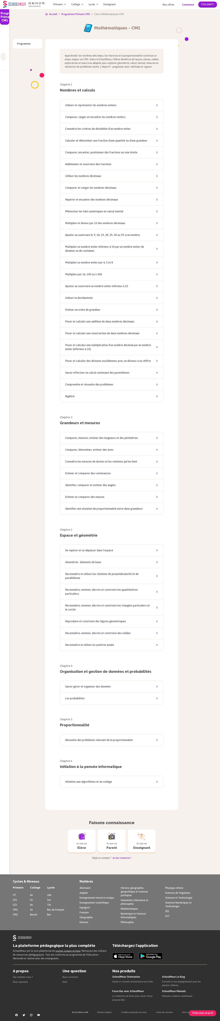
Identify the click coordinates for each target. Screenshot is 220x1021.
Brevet (33, 914)
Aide (65, 981)
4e (31, 904)
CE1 (15, 899)
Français (84, 912)
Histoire (84, 921)
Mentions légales (104, 1012)
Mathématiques (129, 908)
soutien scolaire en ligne (69, 950)
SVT (167, 915)
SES (167, 910)
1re (49, 899)
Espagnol (85, 907)
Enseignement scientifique (94, 902)
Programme (23, 43)
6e (31, 894)
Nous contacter (71, 976)
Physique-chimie (174, 887)
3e (31, 909)
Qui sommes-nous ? (24, 976)
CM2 (15, 914)
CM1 (15, 909)
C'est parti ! (207, 4)
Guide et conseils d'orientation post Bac (134, 980)
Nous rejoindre (21, 981)
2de (49, 894)
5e (31, 899)
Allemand (85, 887)
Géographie (86, 916)
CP (14, 894)
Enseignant (109, 4)
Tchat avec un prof (202, 1013)
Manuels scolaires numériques (179, 995)
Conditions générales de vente (134, 1012)
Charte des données (164, 1012)
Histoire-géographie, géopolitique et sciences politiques (134, 891)
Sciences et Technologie (178, 897)
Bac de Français (55, 909)
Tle (49, 904)
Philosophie (127, 921)
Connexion (188, 4)
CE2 (15, 904)
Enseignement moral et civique (97, 897)
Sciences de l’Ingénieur (177, 892)
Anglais (84, 892)
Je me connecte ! (121, 857)
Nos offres (168, 4)
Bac (49, 914)
